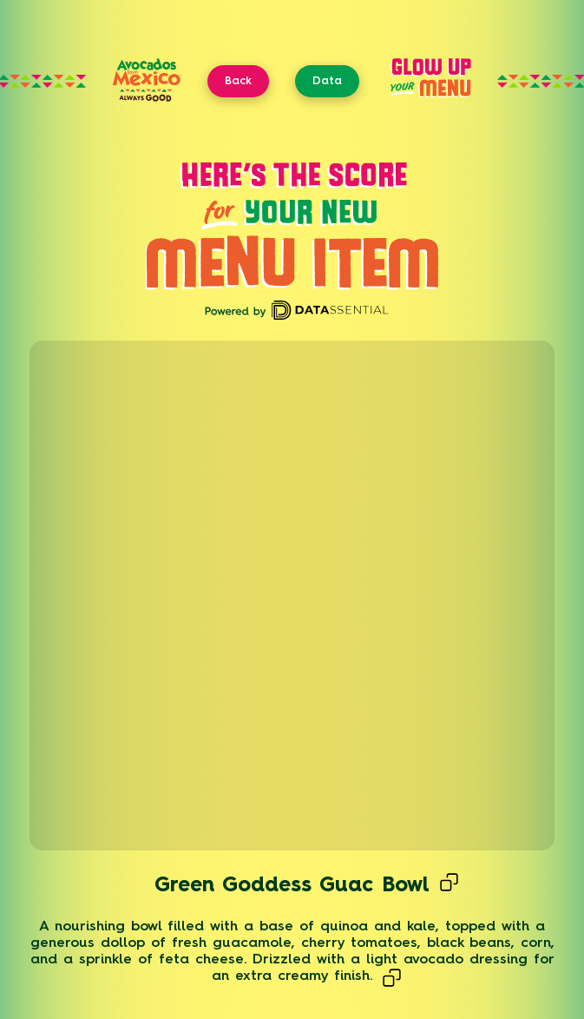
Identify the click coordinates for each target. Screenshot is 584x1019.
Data (327, 80)
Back (238, 80)
